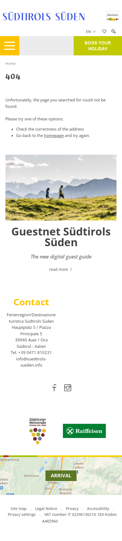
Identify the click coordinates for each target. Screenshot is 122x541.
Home (10, 63)
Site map (19, 508)
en (91, 31)
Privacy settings (22, 514)
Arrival (61, 475)
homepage (54, 135)
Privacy (72, 508)
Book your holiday (98, 46)
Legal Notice (46, 508)
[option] (61, 216)
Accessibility (98, 508)
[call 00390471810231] (35, 352)
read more (61, 269)
